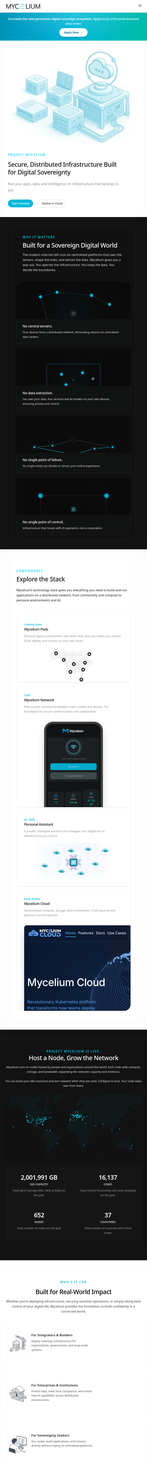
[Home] (23, 6)
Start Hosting (20, 203)
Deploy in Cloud (52, 203)
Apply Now (73, 32)
